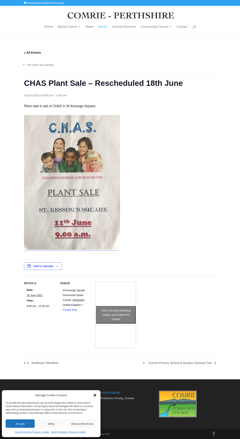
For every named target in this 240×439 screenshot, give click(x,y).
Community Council (154, 27)
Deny (51, 424)
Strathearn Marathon (45, 363)
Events (102, 27)
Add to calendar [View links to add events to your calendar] (43, 266)
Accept (20, 424)
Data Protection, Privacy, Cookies (32, 432)
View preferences (82, 424)
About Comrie (67, 27)
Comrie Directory (124, 27)
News (89, 27)
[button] (95, 395)
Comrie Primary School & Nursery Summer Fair (180, 363)
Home (48, 27)
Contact (182, 27)
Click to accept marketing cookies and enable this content (115, 315)
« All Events (32, 52)
